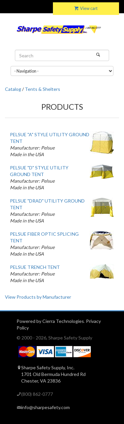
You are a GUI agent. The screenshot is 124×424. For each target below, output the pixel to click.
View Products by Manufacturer (38, 297)
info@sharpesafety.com (45, 407)
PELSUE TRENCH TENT (35, 267)
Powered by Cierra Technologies (50, 321)
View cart (86, 8)
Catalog (13, 89)
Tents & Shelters (42, 89)
